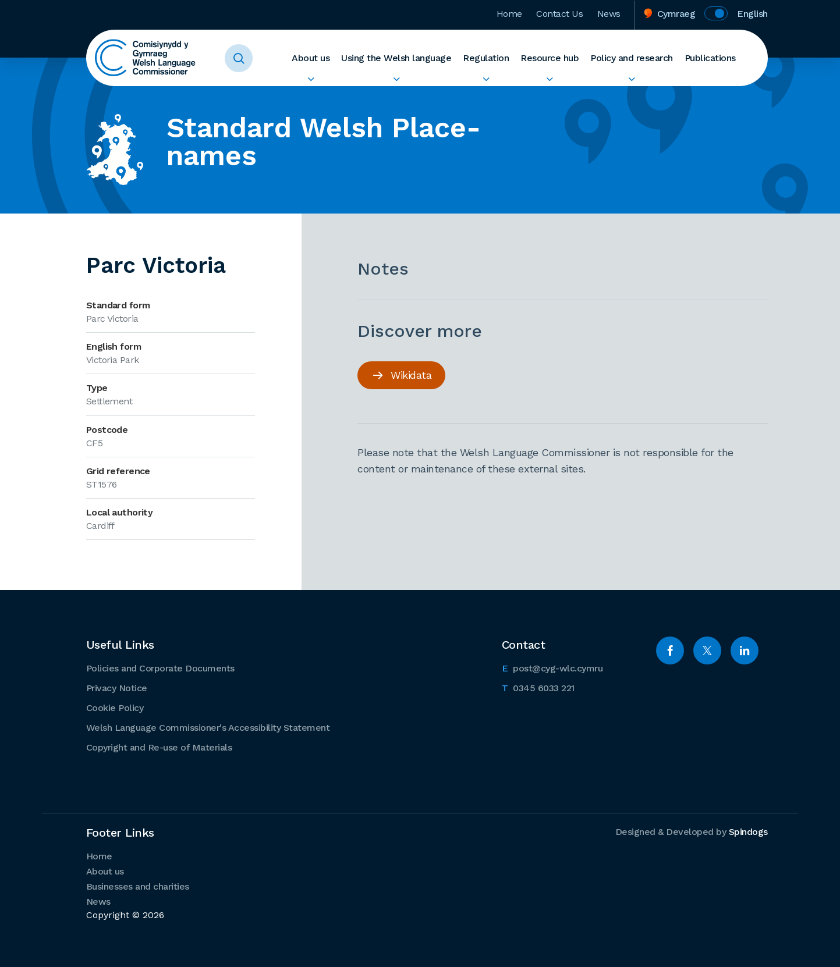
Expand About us (310, 79)
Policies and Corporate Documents (160, 668)
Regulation (486, 57)
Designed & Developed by (691, 831)
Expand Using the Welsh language (396, 79)
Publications (710, 57)
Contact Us (559, 13)
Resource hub (549, 57)
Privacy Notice (116, 688)
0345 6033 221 (538, 687)
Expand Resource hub (549, 79)
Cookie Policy (115, 707)
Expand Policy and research (631, 79)
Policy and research (631, 57)
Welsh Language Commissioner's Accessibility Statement (208, 727)
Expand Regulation (486, 79)
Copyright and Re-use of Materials (159, 747)
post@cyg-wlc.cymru (552, 667)
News (609, 13)
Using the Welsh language (396, 57)
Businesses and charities (137, 886)
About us (310, 57)
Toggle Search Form (239, 58)
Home (509, 13)
